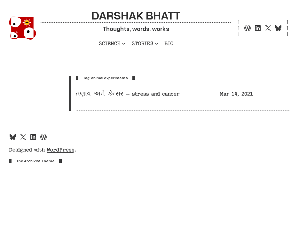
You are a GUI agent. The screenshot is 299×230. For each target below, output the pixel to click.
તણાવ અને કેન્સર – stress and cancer (127, 93)
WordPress (60, 149)
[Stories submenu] (157, 43)
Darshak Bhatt (135, 14)
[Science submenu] (124, 43)
